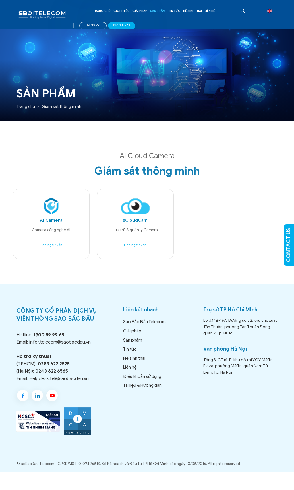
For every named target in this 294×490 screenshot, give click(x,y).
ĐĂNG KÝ (93, 25)
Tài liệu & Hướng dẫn (142, 389)
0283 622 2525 (54, 368)
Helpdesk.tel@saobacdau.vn (59, 383)
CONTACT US (288, 245)
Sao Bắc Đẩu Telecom (144, 326)
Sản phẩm (157, 11)
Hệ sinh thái (192, 11)
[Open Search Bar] (242, 11)
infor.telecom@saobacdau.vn (60, 346)
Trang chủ (102, 11)
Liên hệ (210, 11)
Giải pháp (139, 11)
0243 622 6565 (51, 375)
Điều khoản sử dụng (142, 380)
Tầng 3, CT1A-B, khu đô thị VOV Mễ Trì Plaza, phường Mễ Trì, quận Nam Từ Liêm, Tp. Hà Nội (238, 370)
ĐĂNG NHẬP (121, 25)
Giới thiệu (121, 11)
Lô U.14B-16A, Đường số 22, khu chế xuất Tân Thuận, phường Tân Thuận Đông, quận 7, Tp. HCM (240, 331)
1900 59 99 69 (49, 339)
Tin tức (174, 11)
